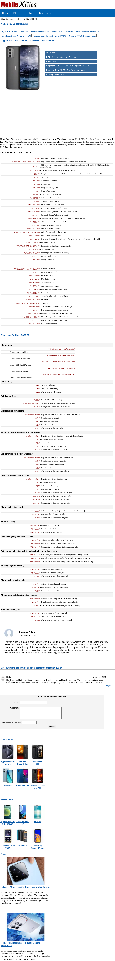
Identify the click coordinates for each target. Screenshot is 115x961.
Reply (108, 685)
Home (5, 13)
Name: (15, 702)
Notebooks (45, 13)
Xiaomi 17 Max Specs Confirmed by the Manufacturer (26, 889)
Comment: (13, 708)
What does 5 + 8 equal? (11, 725)
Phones (17, 13)
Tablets (30, 13)
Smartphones (7, 19)
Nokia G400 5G (30, 19)
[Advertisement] (57, 117)
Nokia (18, 19)
